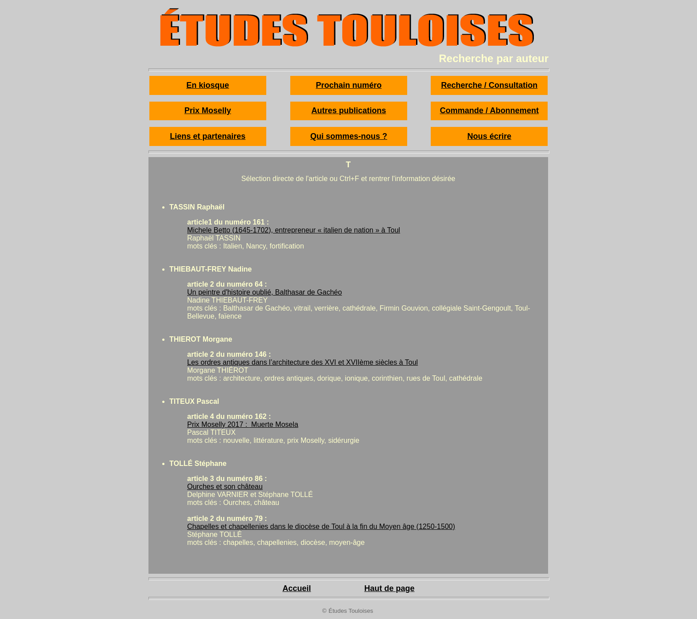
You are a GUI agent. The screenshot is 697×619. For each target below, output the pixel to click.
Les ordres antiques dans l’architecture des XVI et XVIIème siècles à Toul (302, 362)
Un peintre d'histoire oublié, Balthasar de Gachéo (264, 292)
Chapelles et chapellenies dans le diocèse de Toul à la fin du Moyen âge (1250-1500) (321, 526)
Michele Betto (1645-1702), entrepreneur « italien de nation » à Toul (293, 230)
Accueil (296, 588)
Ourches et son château (225, 486)
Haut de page (390, 588)
